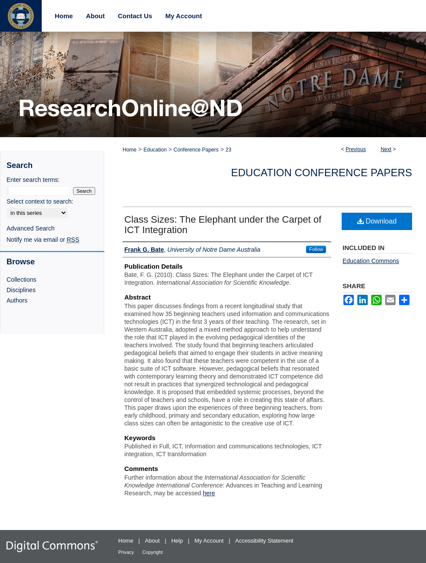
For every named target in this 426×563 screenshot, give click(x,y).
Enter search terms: (33, 179)
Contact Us (135, 16)
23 (228, 150)
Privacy (126, 552)
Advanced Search (31, 228)
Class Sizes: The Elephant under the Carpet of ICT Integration (222, 224)
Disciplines (21, 289)
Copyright (152, 552)
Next (386, 149)
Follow (316, 249)
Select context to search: (40, 201)
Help (177, 540)
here (209, 493)
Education (154, 150)
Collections (21, 279)
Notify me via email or (43, 239)
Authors (17, 300)
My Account (209, 540)
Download (377, 221)
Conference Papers (195, 150)
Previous (356, 149)
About (153, 540)
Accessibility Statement (264, 540)
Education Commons (371, 260)
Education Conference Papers (322, 172)
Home (129, 150)
